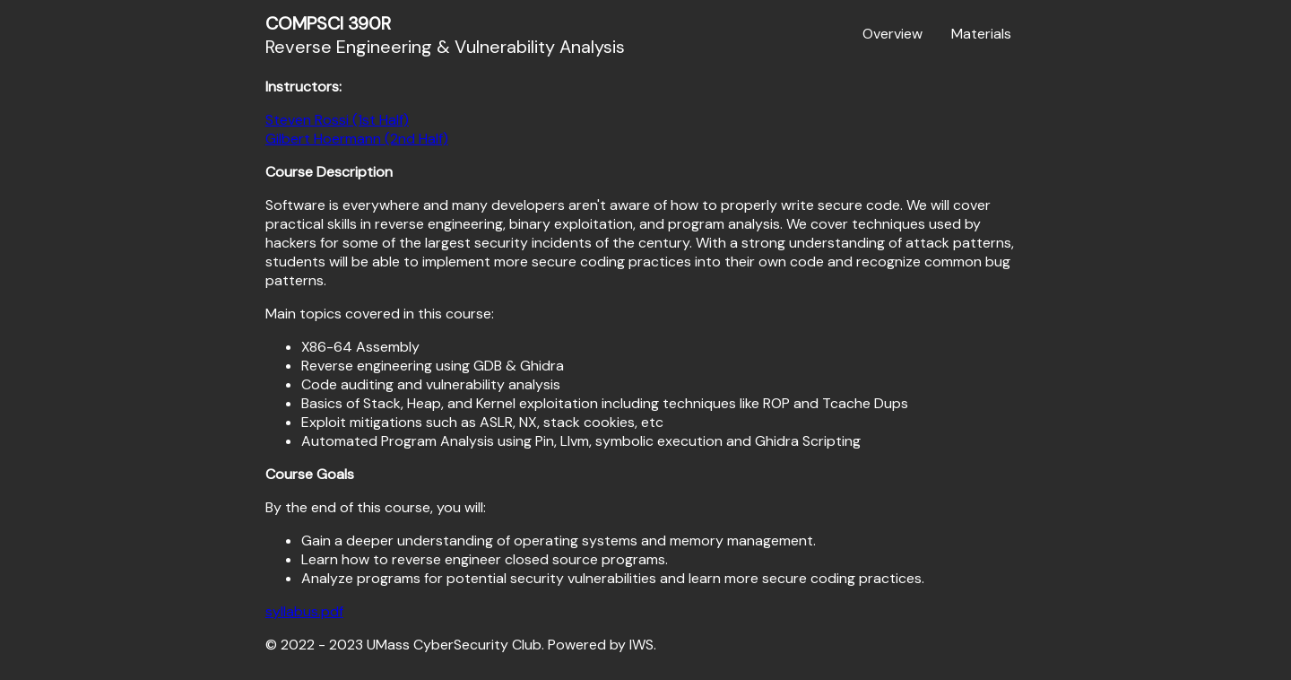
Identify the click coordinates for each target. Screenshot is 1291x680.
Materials (981, 33)
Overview (892, 33)
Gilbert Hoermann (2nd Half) (356, 138)
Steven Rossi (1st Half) (337, 119)
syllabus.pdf (304, 611)
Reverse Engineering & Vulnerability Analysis (445, 35)
